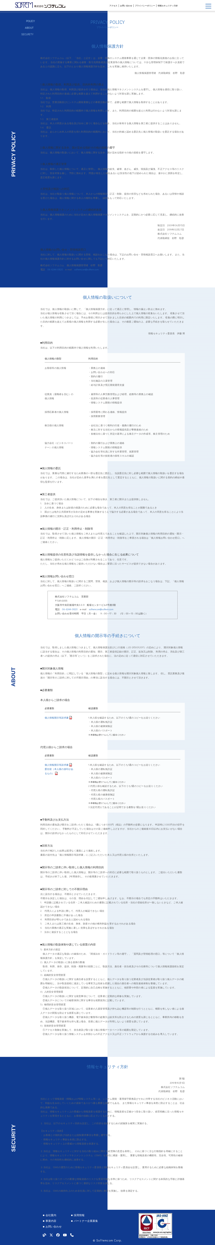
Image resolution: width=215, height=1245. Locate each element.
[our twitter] (51, 1235)
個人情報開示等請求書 (57, 717)
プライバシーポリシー (145, 5)
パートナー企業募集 (86, 1221)
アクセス (113, 5)
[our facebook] (58, 1235)
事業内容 (51, 1221)
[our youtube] (65, 1235)
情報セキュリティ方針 (168, 5)
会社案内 (51, 1215)
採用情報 (79, 1215)
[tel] (72, 1235)
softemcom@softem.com (86, 269)
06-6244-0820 (55, 269)
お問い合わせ (126, 5)
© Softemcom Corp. (107, 1240)
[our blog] (44, 1235)
